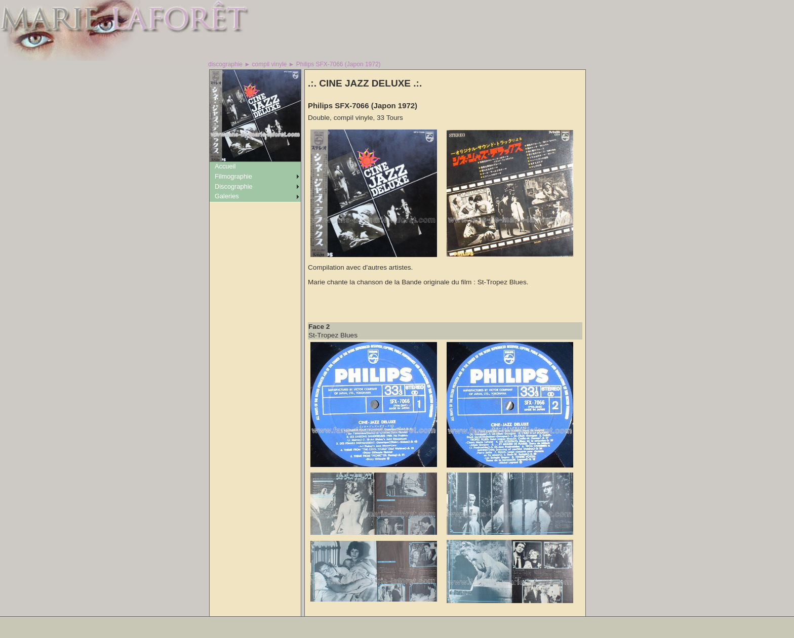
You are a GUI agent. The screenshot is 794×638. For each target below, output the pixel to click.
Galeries (227, 196)
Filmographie (233, 176)
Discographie (234, 186)
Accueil (225, 166)
